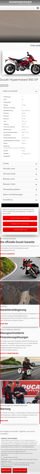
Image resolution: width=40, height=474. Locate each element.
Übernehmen (6, 470)
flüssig (23, 113)
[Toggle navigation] (38, 8)
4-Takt (23, 105)
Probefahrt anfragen (20, 224)
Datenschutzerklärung (28, 447)
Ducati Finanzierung (9, 353)
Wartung (4, 421)
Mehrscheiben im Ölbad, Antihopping (14, 148)
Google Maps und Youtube (11, 457)
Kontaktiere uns (20, 229)
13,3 (23, 135)
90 (22, 99)
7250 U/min (25, 132)
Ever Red (4, 324)
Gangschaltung (26, 153)
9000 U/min (25, 127)
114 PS (24, 124)
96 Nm (24, 129)
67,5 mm (24, 121)
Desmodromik (26, 110)
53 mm (24, 140)
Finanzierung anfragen (20, 218)
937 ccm (24, 116)
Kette (23, 151)
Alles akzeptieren (19, 470)
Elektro (24, 143)
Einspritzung (25, 138)
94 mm (24, 119)
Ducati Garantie (7, 254)
